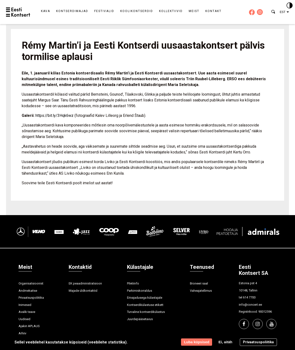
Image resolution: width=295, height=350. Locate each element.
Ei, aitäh (225, 342)
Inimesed (25, 305)
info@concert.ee (250, 304)
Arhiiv (22, 333)
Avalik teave (27, 312)
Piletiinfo (133, 283)
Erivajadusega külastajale (144, 297)
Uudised (24, 319)
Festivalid (104, 11)
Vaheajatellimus (201, 290)
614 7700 (249, 297)
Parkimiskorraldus (139, 290)
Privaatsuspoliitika (31, 297)
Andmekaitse (28, 290)
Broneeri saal (199, 283)
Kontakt (213, 11)
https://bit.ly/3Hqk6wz (54, 115)
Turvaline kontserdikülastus (146, 312)
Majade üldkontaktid (83, 290)
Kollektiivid (171, 11)
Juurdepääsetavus (140, 319)
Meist (194, 11)
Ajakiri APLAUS (29, 326)
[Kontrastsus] (290, 5)
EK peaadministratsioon (85, 283)
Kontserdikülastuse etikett (145, 305)
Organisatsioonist (31, 283)
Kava (45, 11)
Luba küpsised (196, 342)
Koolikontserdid (136, 11)
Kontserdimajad (72, 11)
